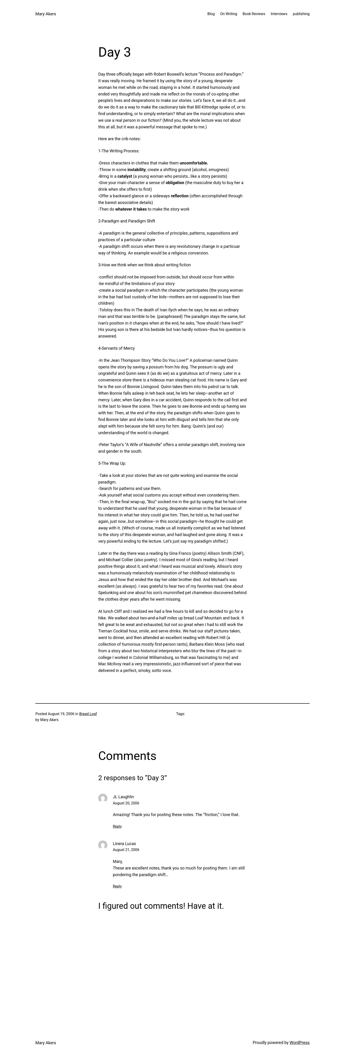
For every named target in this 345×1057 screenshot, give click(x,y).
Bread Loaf (88, 714)
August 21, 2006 (126, 850)
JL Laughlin (123, 796)
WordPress (300, 1042)
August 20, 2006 (126, 803)
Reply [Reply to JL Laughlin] (117, 826)
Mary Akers (45, 13)
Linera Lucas (124, 843)
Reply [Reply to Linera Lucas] (117, 886)
